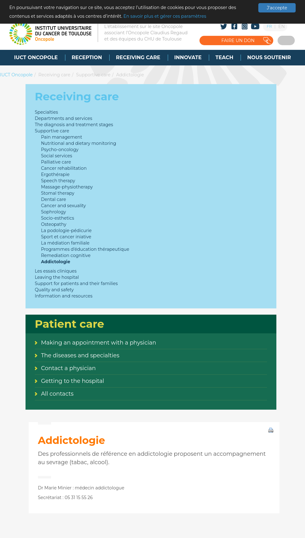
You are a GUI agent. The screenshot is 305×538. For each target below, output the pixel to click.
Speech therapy (58, 180)
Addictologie (130, 75)
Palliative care (56, 162)
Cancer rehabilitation (64, 168)
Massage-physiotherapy (67, 187)
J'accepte (277, 8)
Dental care (53, 199)
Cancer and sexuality (63, 205)
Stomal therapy (57, 193)
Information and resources (63, 296)
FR (269, 26)
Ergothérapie (55, 174)
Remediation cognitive (66, 255)
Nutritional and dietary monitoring (78, 143)
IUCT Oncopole (16, 75)
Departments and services (63, 118)
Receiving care (54, 75)
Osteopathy (53, 224)
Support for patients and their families (76, 283)
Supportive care (93, 75)
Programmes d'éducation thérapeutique (85, 249)
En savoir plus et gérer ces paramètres (164, 16)
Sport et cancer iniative (66, 237)
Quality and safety (54, 290)
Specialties (46, 112)
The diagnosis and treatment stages (74, 124)
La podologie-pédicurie (66, 230)
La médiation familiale (65, 243)
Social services (56, 156)
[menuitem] (36, 58)
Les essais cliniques (56, 271)
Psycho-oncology (59, 149)
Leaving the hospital (57, 277)
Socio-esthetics (57, 218)
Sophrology (53, 212)
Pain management (61, 137)
